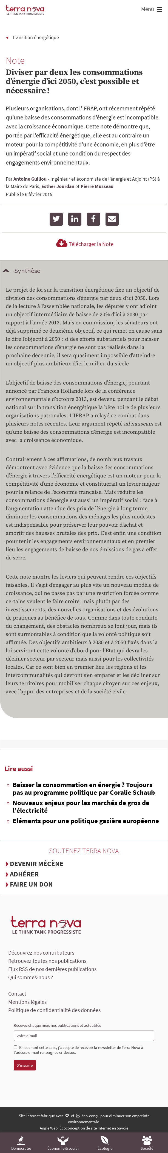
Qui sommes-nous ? (30, 977)
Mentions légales (27, 1001)
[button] (159, 10)
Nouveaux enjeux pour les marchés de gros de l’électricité (81, 806)
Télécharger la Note (84, 243)
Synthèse (27, 270)
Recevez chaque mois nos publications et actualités (57, 1025)
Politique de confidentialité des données (54, 1010)
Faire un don (31, 884)
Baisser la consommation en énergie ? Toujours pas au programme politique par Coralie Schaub (84, 788)
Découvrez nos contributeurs (41, 952)
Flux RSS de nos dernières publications (52, 969)
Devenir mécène (37, 863)
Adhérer (24, 874)
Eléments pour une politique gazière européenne (86, 820)
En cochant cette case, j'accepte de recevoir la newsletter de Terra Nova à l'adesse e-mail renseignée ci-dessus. (78, 1050)
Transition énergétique (35, 37)
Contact (17, 993)
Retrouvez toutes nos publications (47, 960)
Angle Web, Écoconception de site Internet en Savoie (84, 1128)
